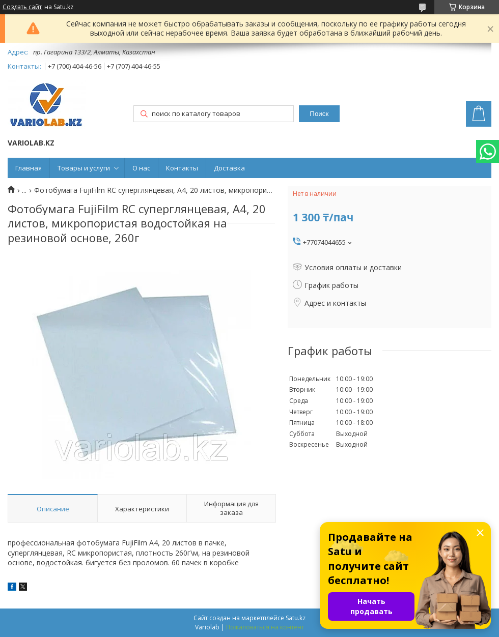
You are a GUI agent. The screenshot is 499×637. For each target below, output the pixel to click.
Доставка (229, 167)
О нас (141, 167)
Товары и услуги (84, 167)
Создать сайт (22, 7)
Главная (28, 167)
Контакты (182, 167)
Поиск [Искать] (319, 114)
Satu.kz (296, 618)
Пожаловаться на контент (265, 627)
